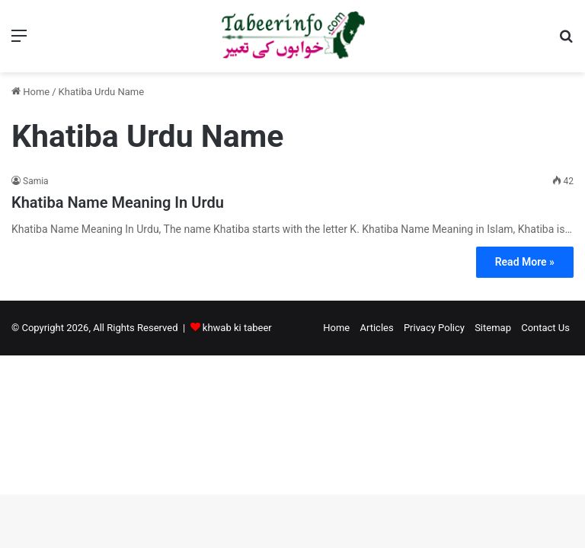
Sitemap (493, 327)
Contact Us (545, 327)
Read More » (525, 262)
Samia (36, 181)
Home (30, 91)
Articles (376, 327)
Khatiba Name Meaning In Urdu (117, 202)
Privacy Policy (434, 327)
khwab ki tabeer (237, 327)
